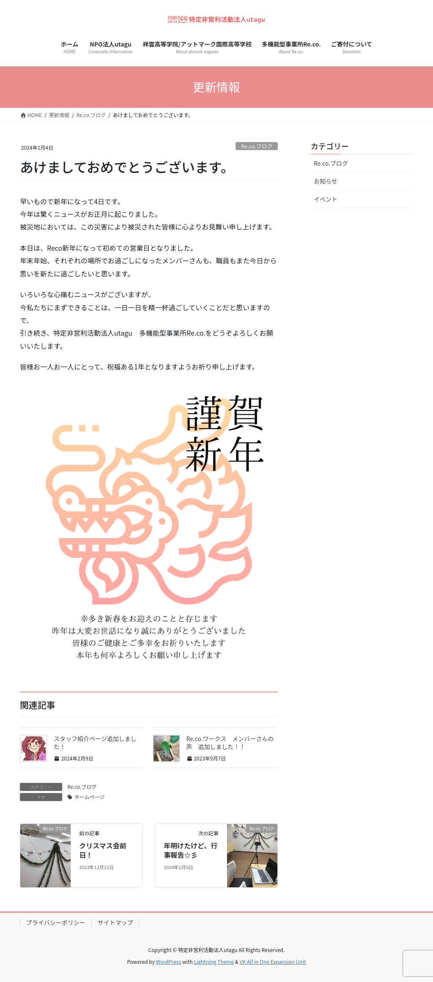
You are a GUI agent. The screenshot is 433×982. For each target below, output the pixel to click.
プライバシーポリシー (55, 922)
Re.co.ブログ (256, 146)
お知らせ (325, 181)
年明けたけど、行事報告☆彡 (190, 850)
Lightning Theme (214, 961)
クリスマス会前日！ (102, 850)
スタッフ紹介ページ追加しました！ (95, 742)
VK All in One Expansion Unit (273, 961)
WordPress (168, 961)
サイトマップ (115, 922)
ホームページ (89, 796)
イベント (325, 199)
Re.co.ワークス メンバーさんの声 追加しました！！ (230, 742)
